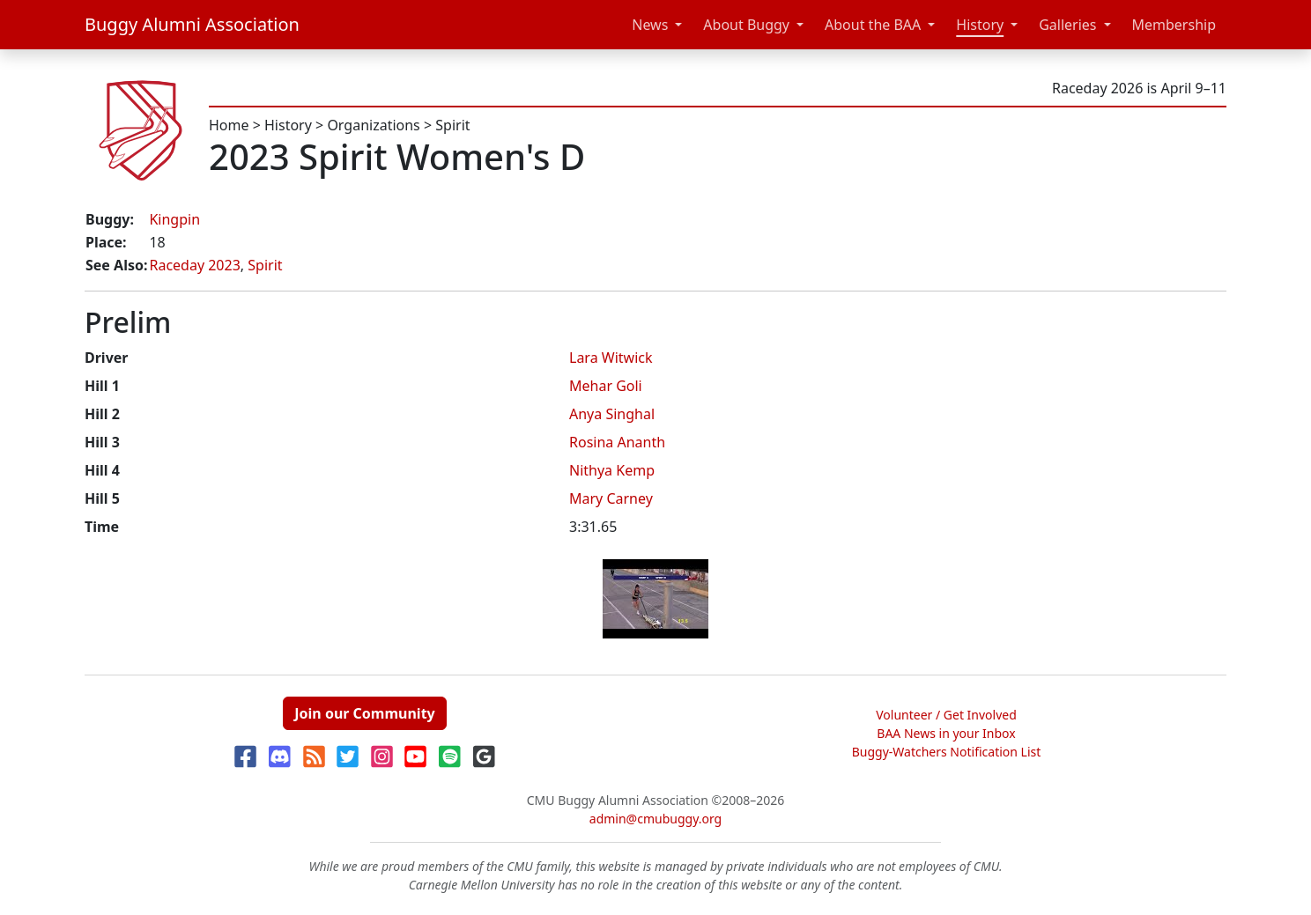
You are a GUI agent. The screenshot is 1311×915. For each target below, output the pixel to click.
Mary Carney (611, 498)
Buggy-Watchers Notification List (946, 751)
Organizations (373, 125)
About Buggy (746, 24)
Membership (1174, 24)
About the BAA (873, 24)
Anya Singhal (612, 414)
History (980, 24)
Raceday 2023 (194, 265)
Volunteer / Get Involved (946, 714)
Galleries (1067, 24)
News (650, 24)
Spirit (452, 125)
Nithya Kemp (612, 470)
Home (229, 125)
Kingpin (174, 219)
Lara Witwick (611, 357)
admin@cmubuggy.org (655, 818)
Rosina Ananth (617, 442)
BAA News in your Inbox (946, 733)
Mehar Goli (605, 385)
